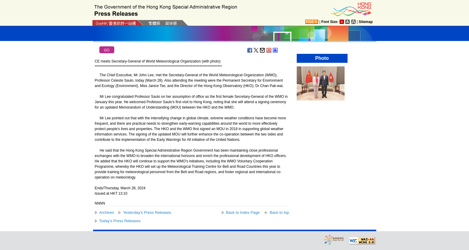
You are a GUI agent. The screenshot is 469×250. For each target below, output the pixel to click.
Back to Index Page (243, 212)
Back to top (279, 212)
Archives (106, 212)
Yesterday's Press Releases (147, 212)
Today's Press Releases (120, 221)
